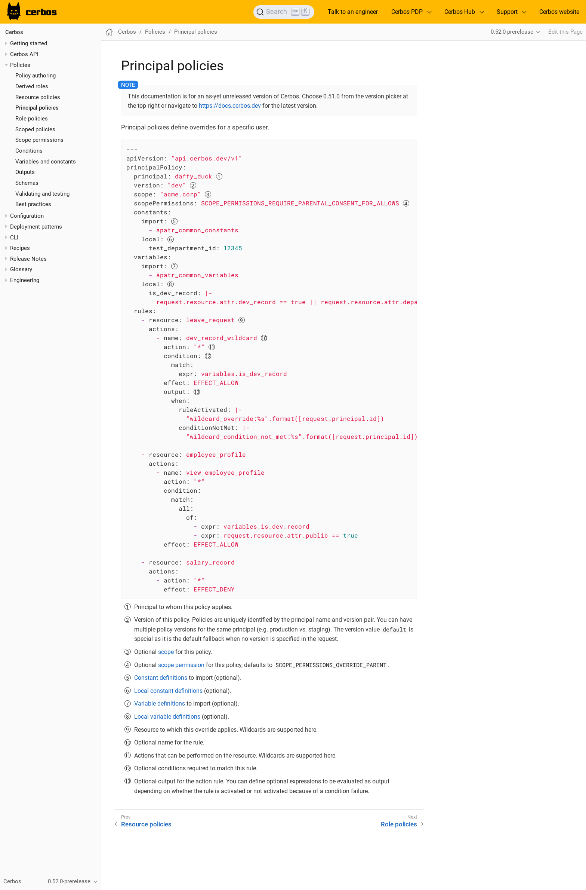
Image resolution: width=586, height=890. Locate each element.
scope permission (181, 665)
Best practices (33, 204)
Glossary (21, 269)
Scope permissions (39, 140)
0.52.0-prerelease (512, 31)
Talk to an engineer (353, 11)
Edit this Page (565, 31)
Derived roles (31, 86)
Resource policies (37, 97)
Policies (20, 65)
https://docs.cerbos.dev (230, 105)
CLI (14, 237)
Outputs (25, 172)
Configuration (27, 215)
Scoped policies (35, 129)
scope (166, 651)
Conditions (29, 150)
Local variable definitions (167, 716)
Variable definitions (159, 703)
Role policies (31, 118)
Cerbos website (559, 11)
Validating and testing (42, 193)
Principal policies (37, 107)
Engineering (24, 280)
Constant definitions (160, 677)
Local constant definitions (168, 690)
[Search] (283, 12)
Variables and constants (45, 161)
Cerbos (14, 32)
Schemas (26, 183)
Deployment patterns (36, 226)
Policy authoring (35, 75)
